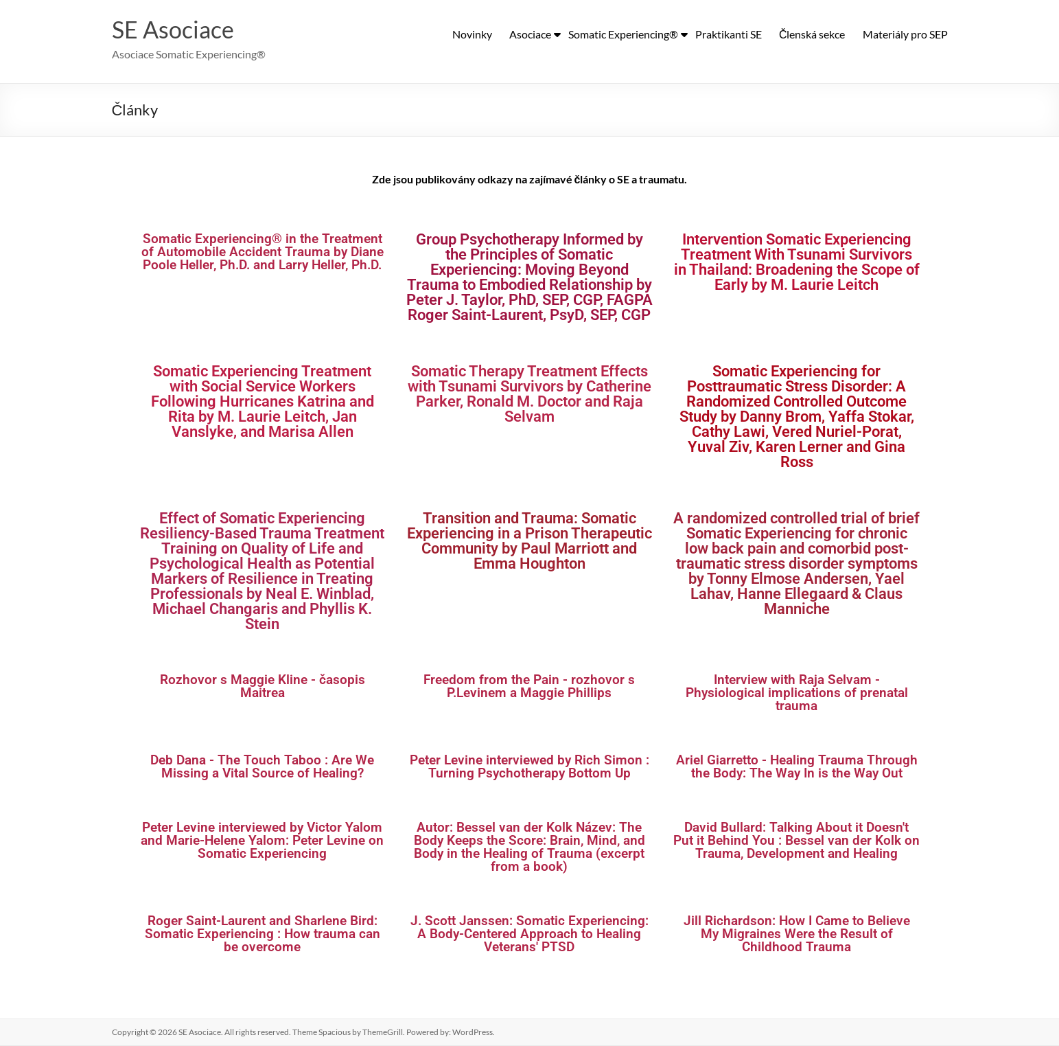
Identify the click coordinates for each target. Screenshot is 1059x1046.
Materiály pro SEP (905, 34)
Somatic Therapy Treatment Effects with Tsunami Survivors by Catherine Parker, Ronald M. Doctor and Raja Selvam (529, 394)
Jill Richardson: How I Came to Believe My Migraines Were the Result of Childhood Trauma (797, 934)
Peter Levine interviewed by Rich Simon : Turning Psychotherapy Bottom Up (529, 767)
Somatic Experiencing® (623, 34)
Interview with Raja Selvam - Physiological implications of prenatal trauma (797, 693)
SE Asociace (176, 29)
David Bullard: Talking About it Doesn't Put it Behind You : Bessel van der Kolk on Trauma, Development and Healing (796, 841)
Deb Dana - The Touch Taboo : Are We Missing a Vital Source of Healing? (262, 767)
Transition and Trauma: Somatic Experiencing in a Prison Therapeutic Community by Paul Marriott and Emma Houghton (529, 541)
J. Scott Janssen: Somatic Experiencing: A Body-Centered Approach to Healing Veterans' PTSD (529, 934)
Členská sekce (812, 34)
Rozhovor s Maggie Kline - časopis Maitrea (262, 686)
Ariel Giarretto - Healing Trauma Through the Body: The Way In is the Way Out (797, 767)
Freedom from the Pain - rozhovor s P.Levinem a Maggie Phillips (529, 686)
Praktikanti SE (728, 34)
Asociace (530, 34)
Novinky (472, 34)
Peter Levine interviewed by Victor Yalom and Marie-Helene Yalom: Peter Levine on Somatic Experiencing (262, 841)
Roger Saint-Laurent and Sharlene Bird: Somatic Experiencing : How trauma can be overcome (262, 934)
